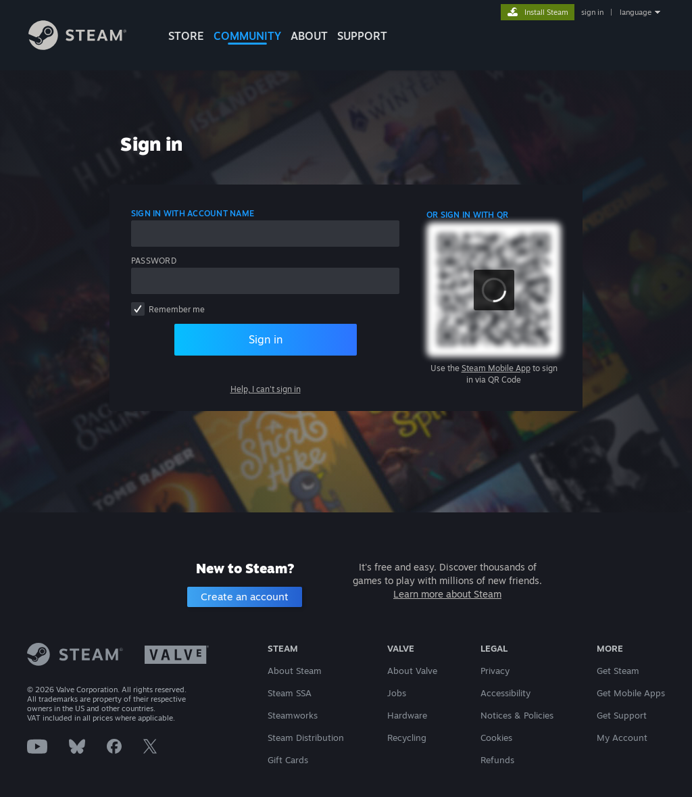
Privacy (495, 670)
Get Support (622, 715)
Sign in (265, 339)
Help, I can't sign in (265, 389)
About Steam (295, 670)
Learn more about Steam (447, 594)
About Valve (412, 670)
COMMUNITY (247, 36)
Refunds (497, 759)
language (635, 12)
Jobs (396, 692)
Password (153, 261)
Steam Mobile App (496, 368)
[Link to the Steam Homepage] (77, 46)
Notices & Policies (516, 715)
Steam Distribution (306, 737)
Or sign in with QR (467, 215)
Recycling (406, 737)
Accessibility (505, 692)
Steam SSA (290, 692)
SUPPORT (362, 36)
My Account (622, 737)
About (309, 36)
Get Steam (618, 670)
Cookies (496, 737)
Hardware (407, 715)
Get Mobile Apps (631, 692)
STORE (186, 36)
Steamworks (293, 715)
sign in (592, 12)
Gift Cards (288, 759)
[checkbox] (138, 309)
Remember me (177, 309)
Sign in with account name (192, 213)
